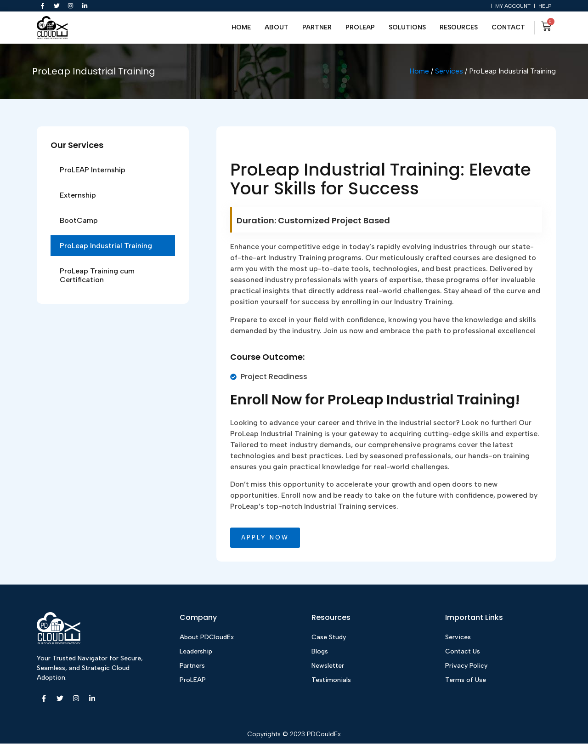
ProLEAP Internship (92, 169)
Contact (508, 28)
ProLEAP (360, 28)
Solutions (407, 28)
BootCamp (79, 220)
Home (241, 28)
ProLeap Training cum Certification (97, 275)
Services (449, 71)
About (276, 28)
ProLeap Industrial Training (106, 245)
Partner (317, 28)
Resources (459, 28)
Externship (78, 195)
